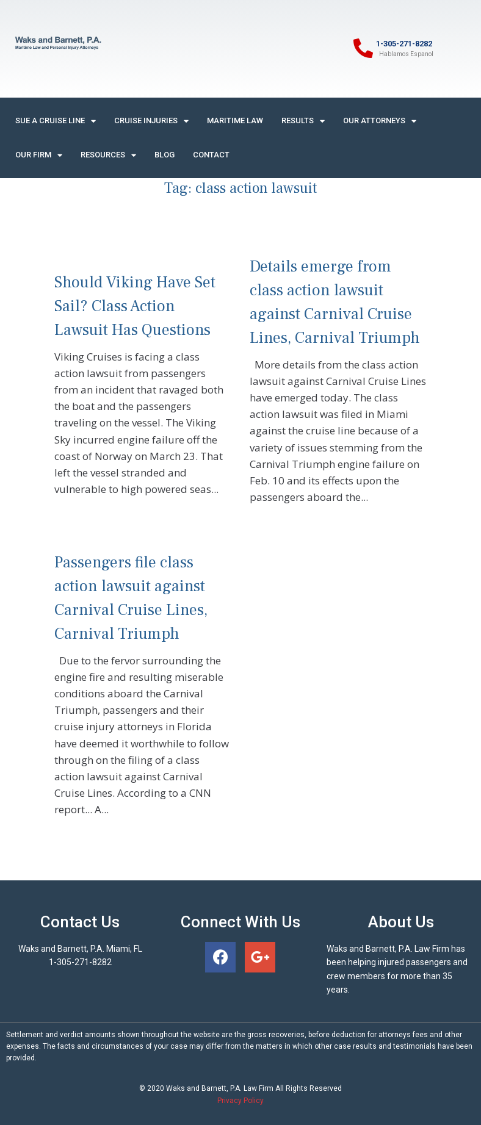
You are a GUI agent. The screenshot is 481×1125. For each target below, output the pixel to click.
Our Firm (38, 155)
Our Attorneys (379, 121)
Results (303, 121)
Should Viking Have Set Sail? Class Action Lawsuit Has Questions (134, 306)
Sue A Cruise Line (55, 121)
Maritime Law (235, 120)
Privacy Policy (240, 1100)
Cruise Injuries (151, 121)
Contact (211, 154)
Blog (164, 154)
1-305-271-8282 (404, 43)
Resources (108, 155)
